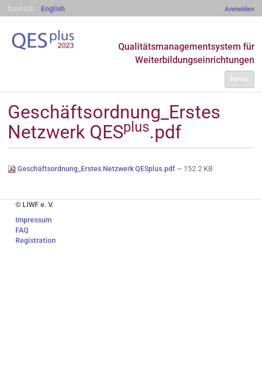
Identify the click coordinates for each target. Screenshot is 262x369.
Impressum (33, 220)
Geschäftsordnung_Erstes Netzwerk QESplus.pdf (92, 169)
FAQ (22, 230)
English (53, 9)
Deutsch (21, 9)
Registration (35, 240)
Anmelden (239, 9)
